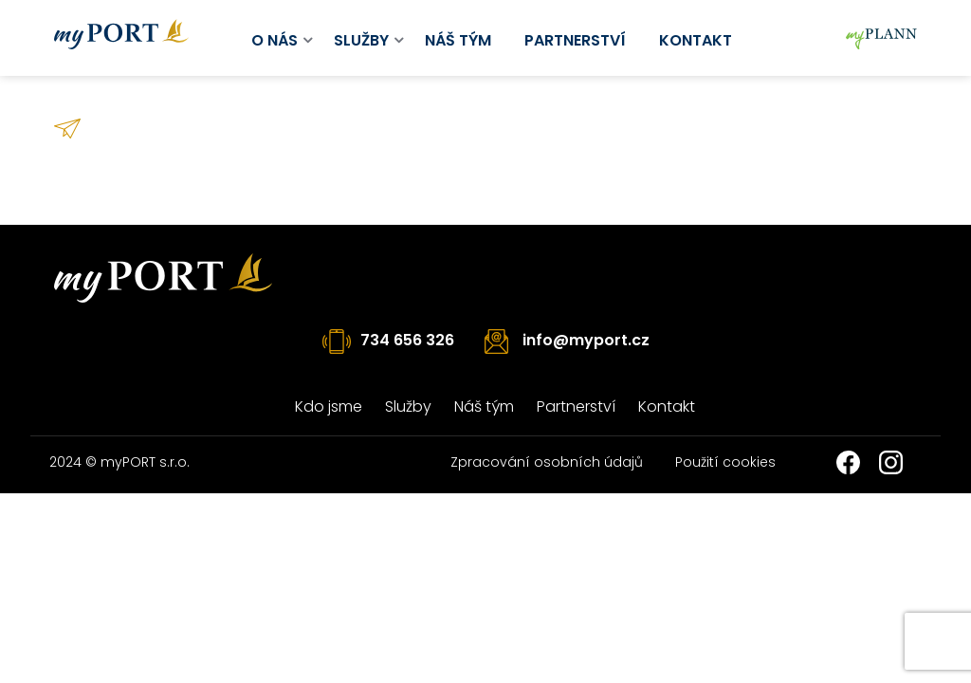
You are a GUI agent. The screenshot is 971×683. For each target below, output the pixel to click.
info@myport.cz (586, 340)
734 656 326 (407, 340)
